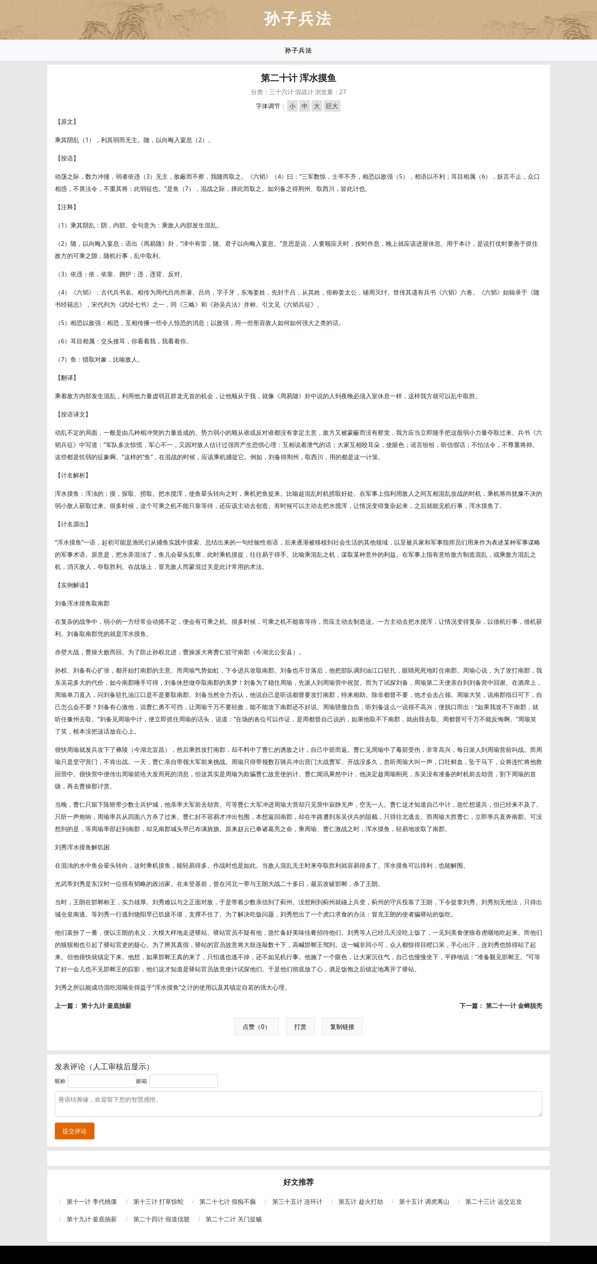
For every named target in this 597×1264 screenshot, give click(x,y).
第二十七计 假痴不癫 (228, 1201)
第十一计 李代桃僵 (92, 1201)
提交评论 (74, 1131)
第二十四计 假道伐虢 (161, 1219)
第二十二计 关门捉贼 (234, 1219)
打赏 (300, 1026)
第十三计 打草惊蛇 (158, 1201)
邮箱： (144, 1081)
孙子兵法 (298, 50)
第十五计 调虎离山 (424, 1201)
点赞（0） (256, 1026)
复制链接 (342, 1026)
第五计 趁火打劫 (360, 1201)
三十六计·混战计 (291, 92)
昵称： (63, 1081)
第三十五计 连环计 (297, 1201)
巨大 (332, 106)
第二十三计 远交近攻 (493, 1201)
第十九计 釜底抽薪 (106, 1005)
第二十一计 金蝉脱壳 (514, 1005)
